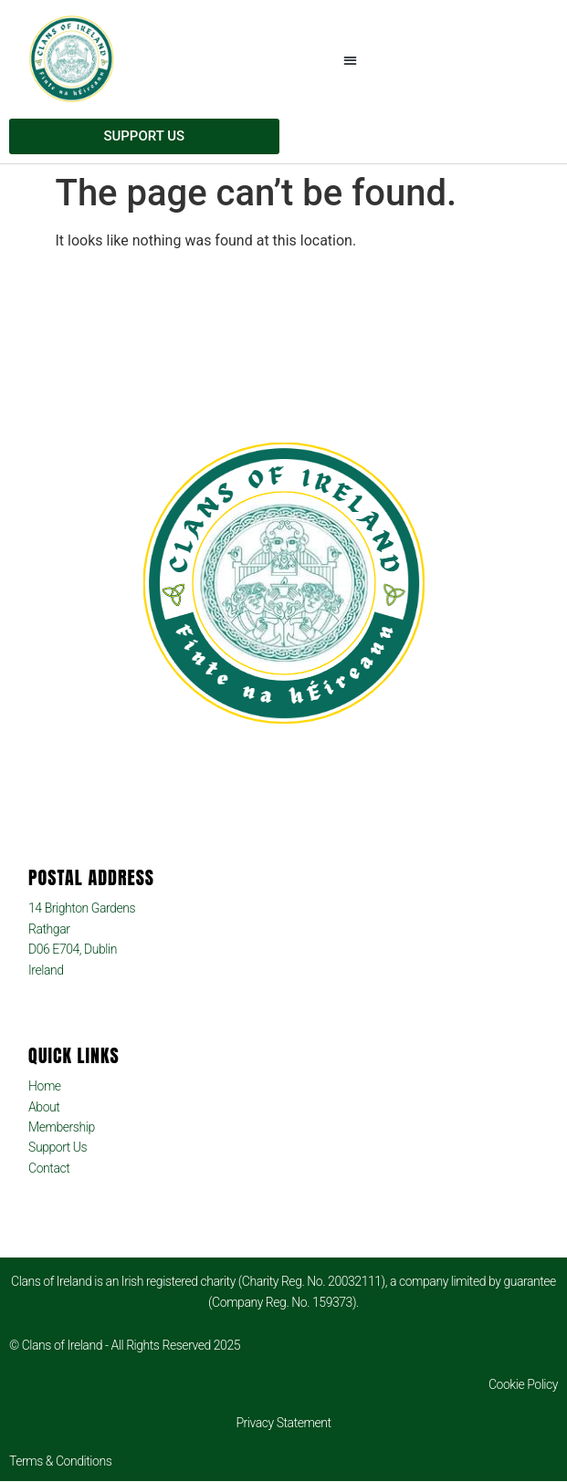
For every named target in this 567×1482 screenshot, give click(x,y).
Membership (61, 1127)
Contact (48, 1168)
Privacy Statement (283, 1422)
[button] (351, 59)
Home (44, 1086)
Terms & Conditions (60, 1461)
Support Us (57, 1147)
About (43, 1107)
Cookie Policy (523, 1384)
